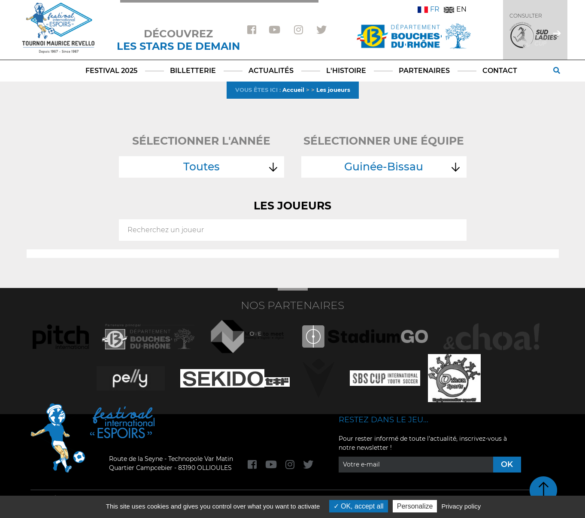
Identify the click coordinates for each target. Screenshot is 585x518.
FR (429, 9)
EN (455, 9)
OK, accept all (358, 506)
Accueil (293, 89)
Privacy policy (461, 506)
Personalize (415, 506)
